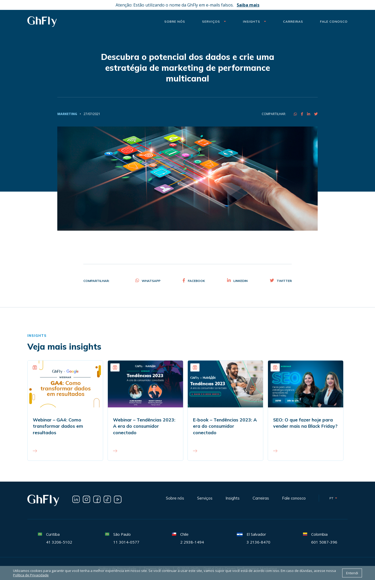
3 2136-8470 (258, 542)
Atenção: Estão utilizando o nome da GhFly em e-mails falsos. (187, 5)
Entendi (352, 573)
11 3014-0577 (126, 542)
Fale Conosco (334, 21)
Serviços (214, 21)
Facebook (194, 280)
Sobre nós (174, 21)
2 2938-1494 (192, 542)
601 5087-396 (324, 542)
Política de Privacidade (31, 575)
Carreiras (293, 21)
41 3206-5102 (59, 542)
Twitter (281, 280)
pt (333, 498)
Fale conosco (294, 498)
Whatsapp (147, 280)
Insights (254, 21)
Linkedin (237, 280)
